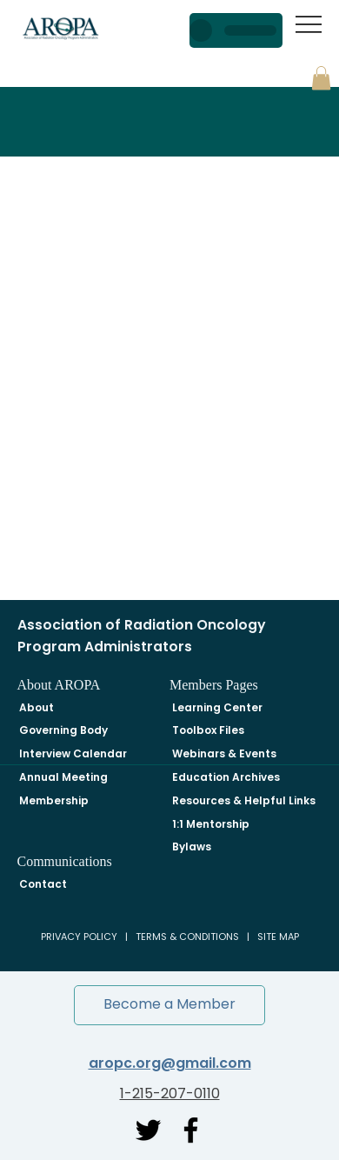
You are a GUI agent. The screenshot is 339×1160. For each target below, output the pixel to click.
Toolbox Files (208, 730)
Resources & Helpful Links (244, 800)
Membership (54, 800)
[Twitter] (148, 1130)
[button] (321, 78)
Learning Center (217, 707)
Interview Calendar (73, 753)
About (36, 707)
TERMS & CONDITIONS (187, 936)
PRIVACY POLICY (79, 936)
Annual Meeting (63, 777)
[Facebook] (191, 1130)
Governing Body (63, 730)
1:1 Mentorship (210, 824)
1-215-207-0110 (170, 1093)
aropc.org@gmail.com (170, 1063)
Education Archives (226, 777)
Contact (43, 884)
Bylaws (191, 846)
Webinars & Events (224, 753)
